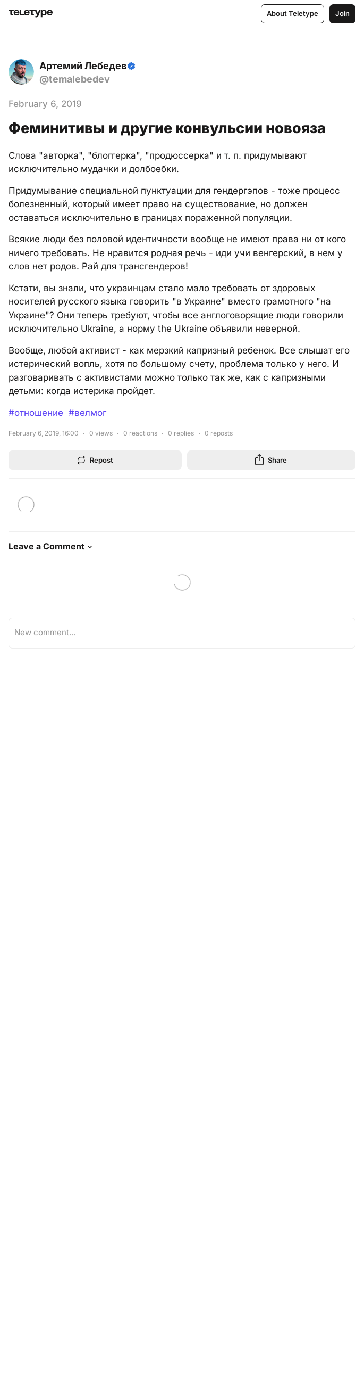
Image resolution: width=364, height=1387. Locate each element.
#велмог (87, 412)
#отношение (36, 412)
